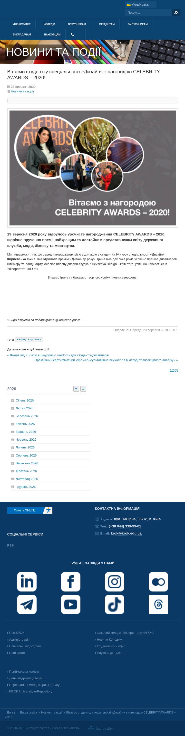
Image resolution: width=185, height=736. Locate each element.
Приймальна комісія (24, 671)
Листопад (27, 479)
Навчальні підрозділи (25, 646)
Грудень (26, 487)
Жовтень (26, 471)
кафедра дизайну (29, 339)
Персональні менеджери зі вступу (34, 685)
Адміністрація (19, 639)
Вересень (27, 463)
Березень (27, 416)
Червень (26, 439)
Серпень (26, 455)
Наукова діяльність (111, 653)
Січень (25, 400)
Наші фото (17, 653)
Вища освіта (28, 712)
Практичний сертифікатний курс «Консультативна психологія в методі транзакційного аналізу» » (106, 360)
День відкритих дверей (26, 678)
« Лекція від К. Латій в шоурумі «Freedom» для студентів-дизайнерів (58, 355)
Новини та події (22, 91)
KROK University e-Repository (30, 691)
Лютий (24, 408)
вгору (174, 370)
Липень (25, 447)
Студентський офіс (111, 646)
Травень (26, 432)
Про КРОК (16, 633)
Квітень (25, 424)
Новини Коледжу (109, 639)
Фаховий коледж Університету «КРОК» (126, 633)
